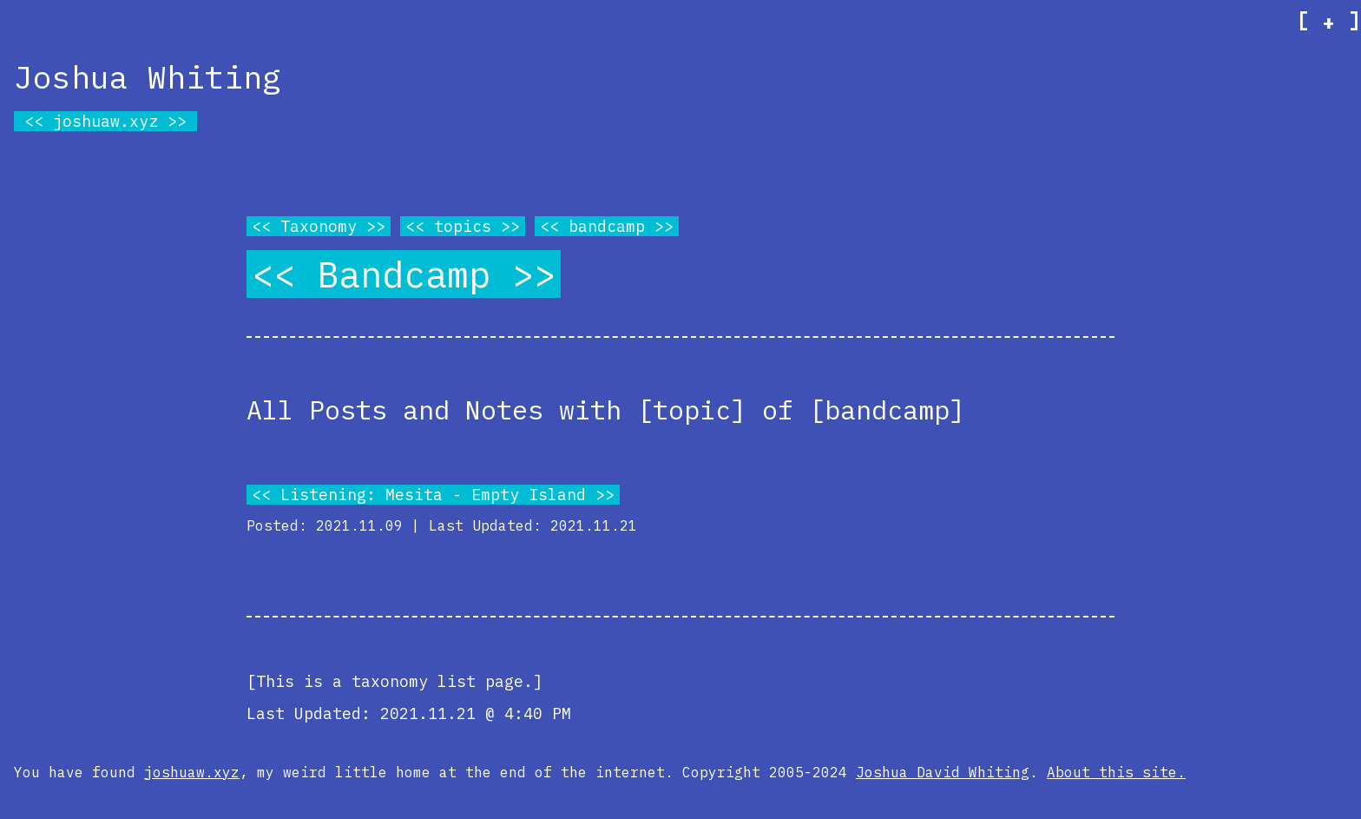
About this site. (1116, 772)
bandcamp (607, 226)
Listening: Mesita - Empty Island (433, 495)
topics (462, 226)
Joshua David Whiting (942, 772)
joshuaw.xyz (105, 121)
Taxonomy (318, 226)
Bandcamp (403, 274)
